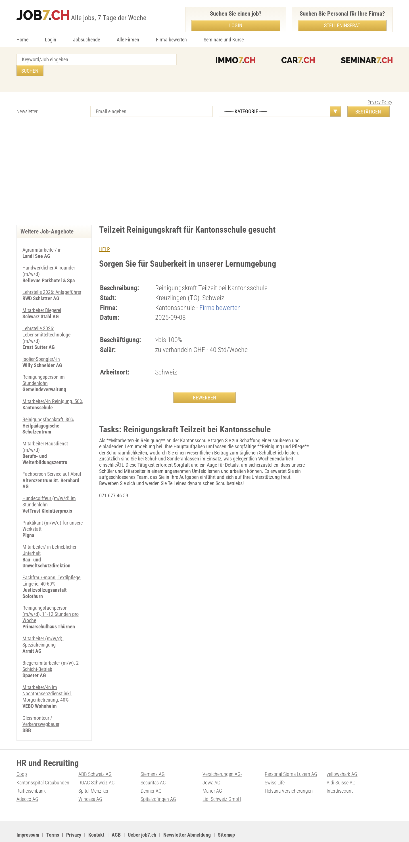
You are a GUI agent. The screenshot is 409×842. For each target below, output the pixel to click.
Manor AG (212, 774)
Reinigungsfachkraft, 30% (48, 407)
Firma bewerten (171, 40)
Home (22, 40)
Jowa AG (211, 766)
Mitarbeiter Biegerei (41, 299)
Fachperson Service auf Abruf (52, 461)
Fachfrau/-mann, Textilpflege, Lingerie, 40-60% (52, 566)
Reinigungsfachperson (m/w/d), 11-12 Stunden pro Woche (50, 599)
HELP (104, 238)
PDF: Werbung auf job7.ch (186, 830)
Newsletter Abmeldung (187, 818)
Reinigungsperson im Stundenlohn (43, 368)
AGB (116, 818)
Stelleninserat (342, 25)
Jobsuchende (86, 40)
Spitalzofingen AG (158, 782)
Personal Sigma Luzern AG (291, 758)
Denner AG (151, 774)
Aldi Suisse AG (341, 766)
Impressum (27, 818)
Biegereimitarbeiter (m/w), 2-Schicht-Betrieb (51, 651)
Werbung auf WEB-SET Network (131, 830)
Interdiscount (340, 774)
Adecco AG (27, 782)
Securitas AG (153, 766)
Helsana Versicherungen (289, 774)
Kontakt (96, 818)
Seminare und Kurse (224, 40)
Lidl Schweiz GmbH (222, 782)
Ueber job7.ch (142, 818)
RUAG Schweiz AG (96, 766)
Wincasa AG (90, 782)
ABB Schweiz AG (95, 758)
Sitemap (226, 818)
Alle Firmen (128, 40)
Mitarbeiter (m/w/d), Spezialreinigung (43, 626)
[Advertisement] (204, 165)
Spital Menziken (94, 774)
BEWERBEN (204, 386)
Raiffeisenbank (31, 774)
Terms (52, 818)
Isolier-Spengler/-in (41, 347)
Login (50, 40)
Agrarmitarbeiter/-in (42, 239)
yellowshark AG (342, 758)
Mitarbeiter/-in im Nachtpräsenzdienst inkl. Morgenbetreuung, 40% (47, 678)
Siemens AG (153, 758)
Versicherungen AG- (222, 758)
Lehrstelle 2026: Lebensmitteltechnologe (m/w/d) (46, 322)
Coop (21, 758)
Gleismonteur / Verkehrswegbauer (40, 705)
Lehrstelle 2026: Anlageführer (51, 281)
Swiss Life (275, 766)
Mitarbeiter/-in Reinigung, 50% (52, 388)
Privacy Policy (380, 91)
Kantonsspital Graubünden (42, 766)
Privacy (73, 818)
